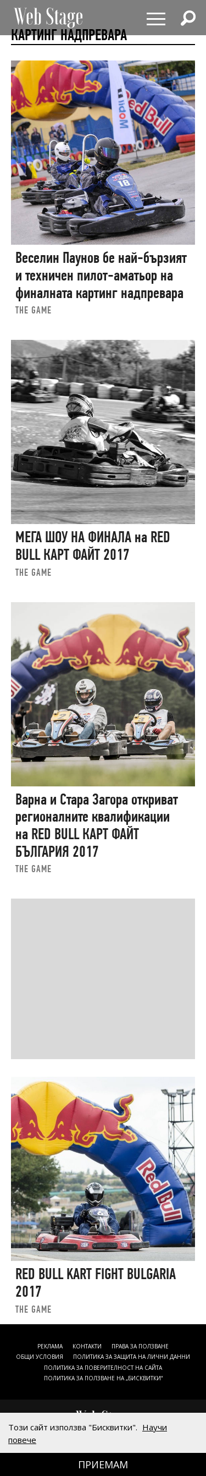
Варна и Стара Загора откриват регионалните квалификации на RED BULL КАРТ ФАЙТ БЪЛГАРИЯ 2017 (96, 825)
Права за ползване (140, 1346)
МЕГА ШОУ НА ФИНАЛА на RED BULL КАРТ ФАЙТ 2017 (92, 546)
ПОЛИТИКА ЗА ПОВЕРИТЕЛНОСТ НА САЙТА (103, 1368)
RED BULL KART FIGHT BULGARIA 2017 (95, 1283)
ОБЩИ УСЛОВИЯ (39, 1357)
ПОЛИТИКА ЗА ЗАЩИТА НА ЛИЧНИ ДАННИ (131, 1357)
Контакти (87, 1346)
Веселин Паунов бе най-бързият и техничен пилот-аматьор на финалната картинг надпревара (101, 275)
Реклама (50, 1346)
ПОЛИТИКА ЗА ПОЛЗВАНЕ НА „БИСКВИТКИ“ (103, 1378)
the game (33, 310)
